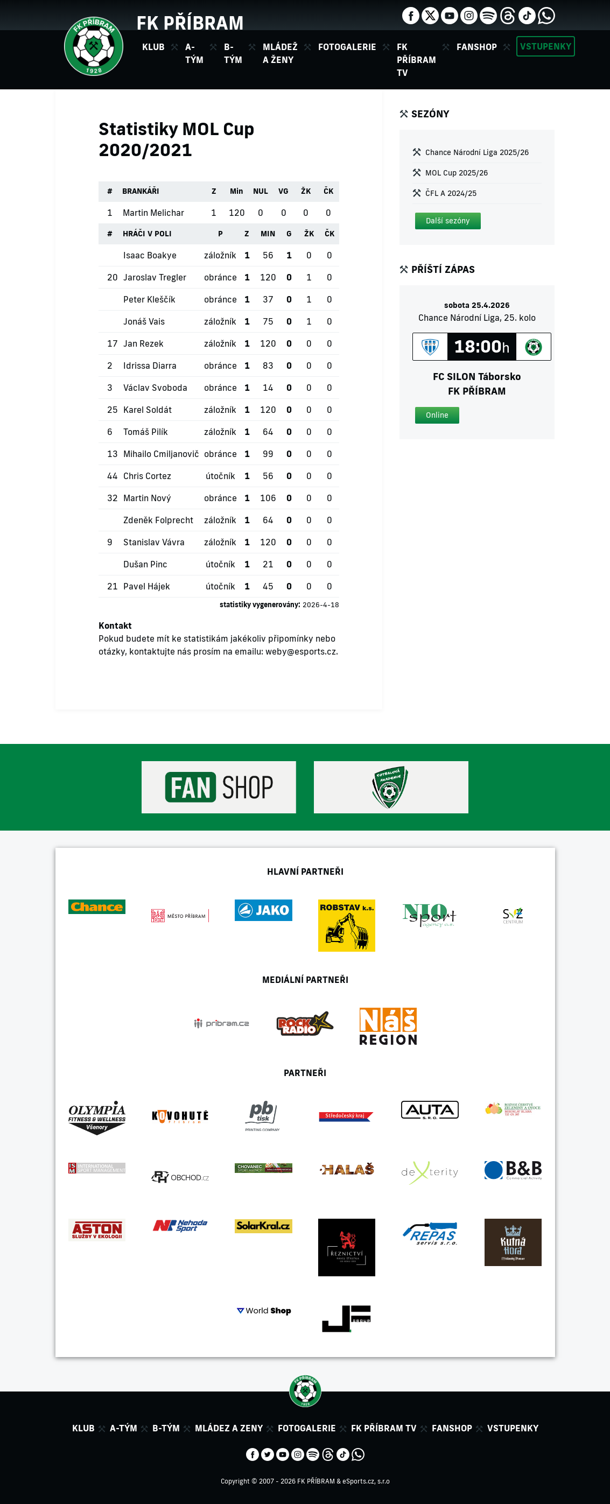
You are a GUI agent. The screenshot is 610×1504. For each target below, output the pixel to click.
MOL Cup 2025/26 (456, 173)
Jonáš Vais (144, 321)
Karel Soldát (147, 409)
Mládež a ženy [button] (280, 53)
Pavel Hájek (146, 586)
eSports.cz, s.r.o (366, 1481)
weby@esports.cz (300, 651)
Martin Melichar (153, 212)
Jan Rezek (143, 343)
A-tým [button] (194, 53)
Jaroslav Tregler (154, 277)
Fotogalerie (347, 46)
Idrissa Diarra (150, 365)
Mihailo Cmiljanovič (161, 453)
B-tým (166, 1428)
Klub (83, 1428)
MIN (268, 233)
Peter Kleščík (149, 299)
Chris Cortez (147, 475)
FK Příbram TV (416, 59)
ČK (328, 191)
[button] (448, 221)
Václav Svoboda (155, 387)
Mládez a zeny (229, 1428)
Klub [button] (153, 46)
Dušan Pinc (145, 564)
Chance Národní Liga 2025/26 (477, 152)
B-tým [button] (233, 53)
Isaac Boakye (150, 255)
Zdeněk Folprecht (158, 520)
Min (236, 191)
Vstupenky (545, 46)
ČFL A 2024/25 (450, 193)
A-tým (123, 1428)
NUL (260, 191)
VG (283, 191)
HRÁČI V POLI (147, 233)
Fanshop (477, 46)
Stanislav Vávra (154, 542)
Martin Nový (147, 498)
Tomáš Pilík (145, 431)
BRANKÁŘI (140, 191)
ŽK (306, 191)
